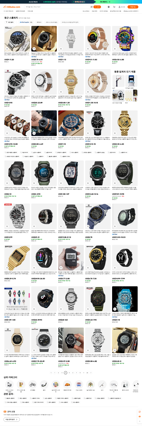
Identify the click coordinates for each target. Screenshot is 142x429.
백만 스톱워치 (22, 398)
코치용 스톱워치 (86, 152)
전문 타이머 (111, 152)
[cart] (114, 7)
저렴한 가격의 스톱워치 (61, 398)
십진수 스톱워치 (36, 152)
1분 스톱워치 (75, 402)
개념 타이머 (24, 152)
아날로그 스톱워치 (28, 156)
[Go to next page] (91, 372)
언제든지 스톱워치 (60, 152)
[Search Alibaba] (57, 7)
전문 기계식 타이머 (37, 402)
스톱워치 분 (87, 398)
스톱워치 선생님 (100, 152)
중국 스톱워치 (51, 402)
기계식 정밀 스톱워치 (11, 402)
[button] (91, 7)
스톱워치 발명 (76, 398)
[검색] (97, 6)
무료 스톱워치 (24, 402)
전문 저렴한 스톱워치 (11, 152)
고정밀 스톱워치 (100, 398)
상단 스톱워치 (47, 398)
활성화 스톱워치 (52, 156)
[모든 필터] (9, 22)
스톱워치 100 (123, 152)
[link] (139, 411)
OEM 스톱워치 (63, 402)
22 (87, 372)
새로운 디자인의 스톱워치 (12, 156)
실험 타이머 (48, 152)
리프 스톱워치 (74, 152)
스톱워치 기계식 (65, 156)
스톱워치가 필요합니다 (114, 398)
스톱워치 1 (40, 156)
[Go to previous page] (51, 372)
